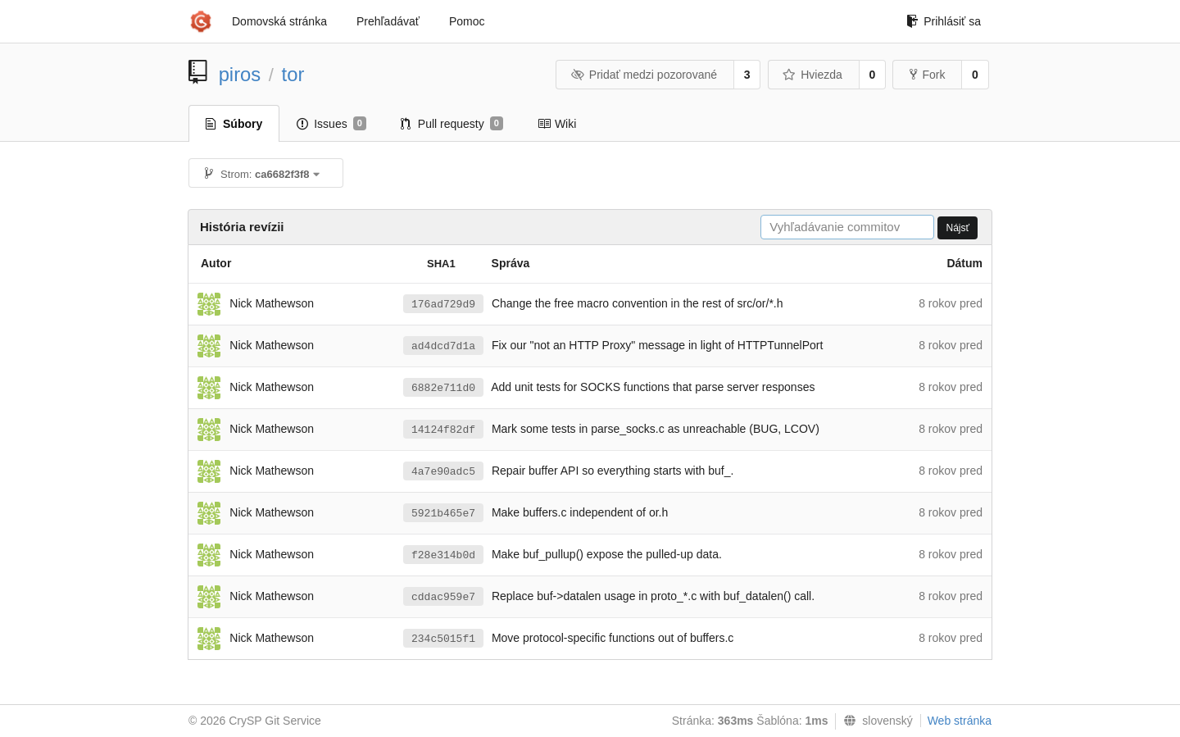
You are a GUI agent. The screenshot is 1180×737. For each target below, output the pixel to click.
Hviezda (812, 74)
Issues (331, 123)
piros (240, 74)
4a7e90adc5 (443, 472)
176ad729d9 (443, 304)
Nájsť (957, 228)
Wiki (557, 123)
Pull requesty (452, 123)
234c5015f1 (443, 639)
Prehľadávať (388, 21)
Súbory (234, 123)
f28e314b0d (443, 555)
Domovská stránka (279, 21)
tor (293, 74)
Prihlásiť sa (943, 21)
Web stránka (960, 720)
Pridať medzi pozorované (643, 74)
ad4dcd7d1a (443, 346)
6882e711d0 (443, 388)
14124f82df (443, 430)
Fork (927, 74)
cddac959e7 (443, 597)
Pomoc (467, 21)
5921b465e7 (443, 513)
